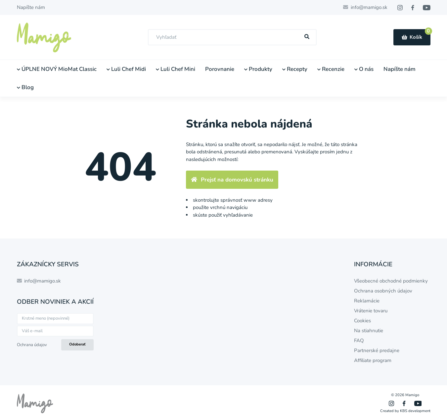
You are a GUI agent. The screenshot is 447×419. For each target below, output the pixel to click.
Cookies (362, 320)
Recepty (294, 69)
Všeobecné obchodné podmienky (391, 281)
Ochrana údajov (32, 345)
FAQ (359, 340)
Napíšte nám (31, 7)
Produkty (258, 69)
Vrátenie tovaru (370, 310)
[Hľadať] (307, 36)
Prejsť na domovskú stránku (232, 179)
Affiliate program (372, 360)
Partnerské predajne (376, 350)
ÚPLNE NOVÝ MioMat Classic (57, 69)
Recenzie (330, 69)
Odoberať (77, 344)
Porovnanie (219, 69)
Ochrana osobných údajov (383, 291)
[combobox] (232, 37)
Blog (25, 87)
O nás (364, 69)
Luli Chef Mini (175, 69)
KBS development (415, 410)
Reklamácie (367, 300)
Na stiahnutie (368, 330)
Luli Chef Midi (126, 69)
